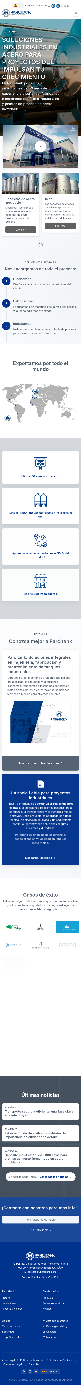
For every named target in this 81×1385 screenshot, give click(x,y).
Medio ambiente (11, 1326)
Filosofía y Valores (12, 1308)
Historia (6, 1297)
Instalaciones (9, 1303)
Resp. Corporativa (12, 1337)
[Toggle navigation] (76, 13)
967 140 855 (31, 1276)
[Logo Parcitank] (40, 1258)
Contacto (49, 1331)
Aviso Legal (8, 1360)
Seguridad (8, 1331)
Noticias (47, 1308)
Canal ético (35, 1364)
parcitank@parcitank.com (40, 1271)
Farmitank (43, 5)
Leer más (21, 229)
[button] (41, 245)
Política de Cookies (61, 1360)
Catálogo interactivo (55, 1320)
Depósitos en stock (53, 1303)
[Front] (16, 15)
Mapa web (50, 1337)
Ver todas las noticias (55, 1176)
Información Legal (12, 1364)
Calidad (6, 1320)
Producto (48, 1297)
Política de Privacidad (32, 1360)
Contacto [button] (30, 5)
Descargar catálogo (55, 1326)
